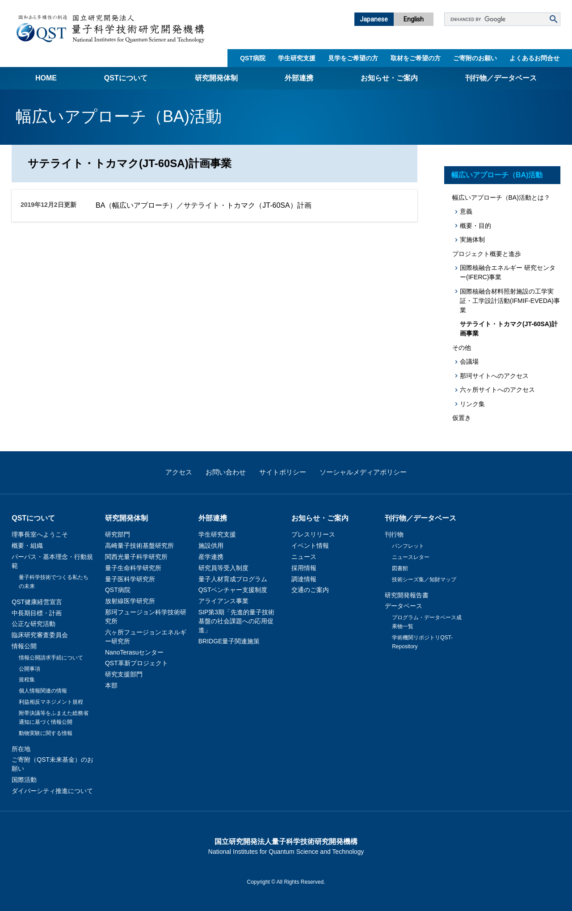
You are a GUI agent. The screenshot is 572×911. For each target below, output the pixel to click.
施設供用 (210, 545)
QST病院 (252, 58)
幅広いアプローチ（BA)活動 (497, 175)
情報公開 (24, 646)
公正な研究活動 (33, 623)
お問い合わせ (226, 472)
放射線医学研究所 (130, 601)
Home (46, 78)
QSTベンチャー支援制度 (233, 589)
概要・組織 (27, 545)
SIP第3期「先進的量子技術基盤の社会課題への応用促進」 (236, 621)
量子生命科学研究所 (133, 567)
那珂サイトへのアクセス (494, 375)
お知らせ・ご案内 (389, 78)
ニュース (303, 556)
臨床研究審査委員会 (40, 634)
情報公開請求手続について (51, 658)
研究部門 (117, 534)
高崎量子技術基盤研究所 (139, 545)
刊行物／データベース (501, 78)
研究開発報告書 (407, 595)
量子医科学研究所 (130, 579)
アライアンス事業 (223, 601)
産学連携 (210, 556)
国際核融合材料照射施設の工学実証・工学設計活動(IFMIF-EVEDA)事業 (510, 301)
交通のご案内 (310, 589)
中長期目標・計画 (37, 613)
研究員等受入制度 (223, 567)
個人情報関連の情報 (43, 691)
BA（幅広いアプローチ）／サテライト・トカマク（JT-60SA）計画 (203, 205)
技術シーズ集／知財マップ (424, 579)
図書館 (400, 568)
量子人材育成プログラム (232, 579)
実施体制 (472, 239)
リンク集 (472, 403)
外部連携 (299, 78)
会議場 (469, 361)
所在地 (21, 748)
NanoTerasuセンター (134, 652)
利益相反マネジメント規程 (51, 702)
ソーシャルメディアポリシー (363, 472)
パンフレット (408, 546)
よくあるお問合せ (534, 58)
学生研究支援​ (296, 58)
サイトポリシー (282, 472)
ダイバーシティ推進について (52, 790)
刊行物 (394, 534)
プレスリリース (313, 534)
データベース (403, 605)
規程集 (27, 679)
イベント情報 (310, 545)
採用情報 (303, 567)
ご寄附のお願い (475, 58)
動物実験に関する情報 (45, 733)
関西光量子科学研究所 (136, 556)
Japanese (374, 19)
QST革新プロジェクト (136, 663)
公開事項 (29, 669)
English (414, 19)
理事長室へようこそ (40, 534)
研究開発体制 (216, 78)
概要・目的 (475, 225)
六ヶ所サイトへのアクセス (497, 389)
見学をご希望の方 (353, 58)
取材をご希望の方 (416, 58)
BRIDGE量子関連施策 (229, 641)
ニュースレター (410, 557)
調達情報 (303, 579)
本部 (111, 685)
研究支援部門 (124, 674)
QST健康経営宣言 (37, 601)
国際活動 (24, 779)
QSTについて (125, 78)
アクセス (178, 472)
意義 (466, 211)
